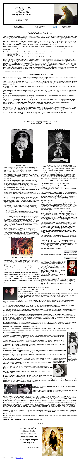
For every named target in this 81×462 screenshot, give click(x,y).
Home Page (19, 458)
